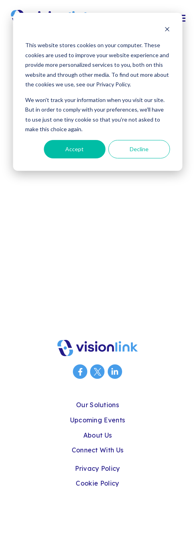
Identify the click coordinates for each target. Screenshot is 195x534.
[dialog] (97, 92)
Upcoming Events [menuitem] (97, 420)
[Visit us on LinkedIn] (115, 371)
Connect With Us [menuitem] (98, 450)
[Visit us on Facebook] (80, 371)
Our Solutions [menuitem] (97, 405)
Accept (74, 149)
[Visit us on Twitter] (97, 371)
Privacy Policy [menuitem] (97, 468)
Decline (139, 149)
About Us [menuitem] (97, 435)
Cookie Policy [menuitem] (97, 483)
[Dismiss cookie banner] (167, 30)
